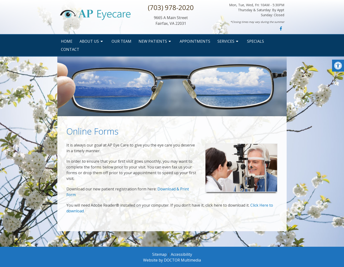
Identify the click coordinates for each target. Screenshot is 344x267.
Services (225, 41)
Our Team (121, 41)
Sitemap (159, 254)
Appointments (195, 41)
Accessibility (181, 254)
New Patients (153, 41)
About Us (89, 41)
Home (66, 41)
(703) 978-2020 (171, 7)
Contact (70, 49)
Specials (255, 41)
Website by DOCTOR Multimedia (172, 260)
